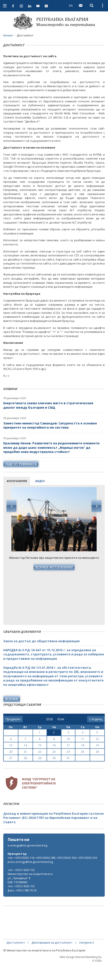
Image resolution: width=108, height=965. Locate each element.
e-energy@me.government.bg (27, 845)
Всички (11, 699)
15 (39, 745)
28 (25, 758)
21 (25, 752)
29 (39, 758)
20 (10, 752)
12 (97, 739)
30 (54, 758)
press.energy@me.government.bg (30, 862)
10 (68, 739)
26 (97, 752)
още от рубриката (21, 464)
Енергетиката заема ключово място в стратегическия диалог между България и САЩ (48, 405)
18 (82, 745)
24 (68, 752)
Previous (12, 506)
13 (10, 745)
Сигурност (86, 942)
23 (54, 752)
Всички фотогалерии (54, 567)
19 (97, 745)
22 (39, 752)
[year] (49, 719)
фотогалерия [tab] (17, 481)
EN (71, 5)
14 (25, 745)
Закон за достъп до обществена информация (41, 641)
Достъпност (16, 942)
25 (82, 752)
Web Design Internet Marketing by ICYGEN (80, 959)
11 (82, 739)
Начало (8, 35)
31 (68, 758)
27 (10, 758)
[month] (60, 719)
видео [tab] (40, 481)
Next (96, 506)
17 (68, 745)
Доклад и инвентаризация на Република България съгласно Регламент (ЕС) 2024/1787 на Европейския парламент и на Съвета (53, 817)
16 (54, 745)
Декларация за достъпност (52, 942)
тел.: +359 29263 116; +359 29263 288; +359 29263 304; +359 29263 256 (52, 858)
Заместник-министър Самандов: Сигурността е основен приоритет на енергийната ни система (50, 425)
